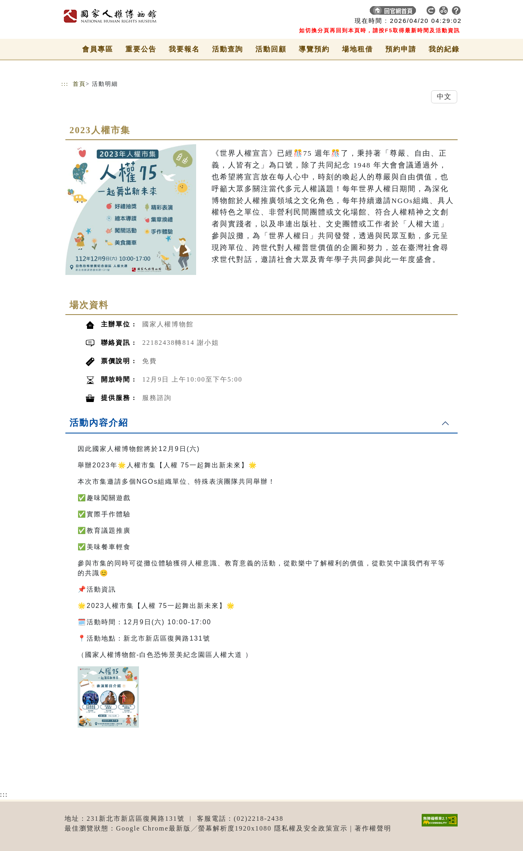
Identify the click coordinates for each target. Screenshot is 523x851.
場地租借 (357, 49)
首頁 (79, 84)
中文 (444, 97)
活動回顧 (270, 49)
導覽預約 (314, 49)
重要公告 (140, 49)
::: (65, 84)
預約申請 (400, 49)
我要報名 (184, 49)
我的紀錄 (444, 49)
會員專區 (97, 49)
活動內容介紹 (98, 423)
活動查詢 (227, 49)
